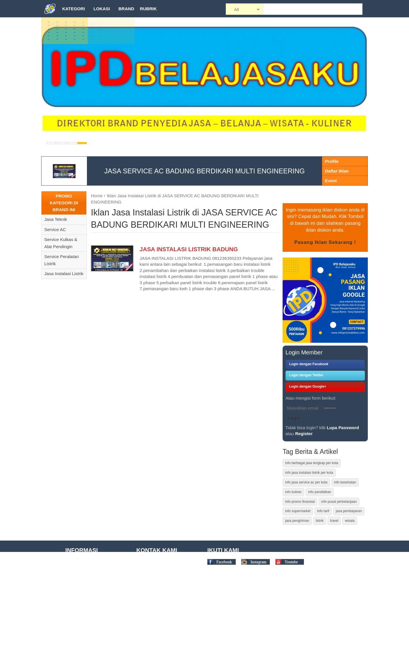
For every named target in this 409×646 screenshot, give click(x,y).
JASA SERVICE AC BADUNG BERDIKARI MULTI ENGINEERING (204, 171)
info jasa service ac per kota (306, 482)
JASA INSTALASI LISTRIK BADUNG (189, 249)
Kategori (73, 8)
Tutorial (72, 571)
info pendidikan (319, 492)
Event (331, 180)
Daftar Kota (76, 632)
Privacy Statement (83, 597)
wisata (349, 521)
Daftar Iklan (337, 171)
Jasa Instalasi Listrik (63, 273)
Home (97, 195)
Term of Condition (82, 580)
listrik (320, 521)
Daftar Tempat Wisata (86, 606)
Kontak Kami (77, 641)
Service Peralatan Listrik (61, 260)
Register (303, 433)
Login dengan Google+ (307, 387)
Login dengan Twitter (306, 375)
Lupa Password (343, 427)
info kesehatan (345, 482)
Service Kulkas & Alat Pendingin (60, 243)
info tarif (323, 511)
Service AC (55, 229)
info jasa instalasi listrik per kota (309, 473)
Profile (332, 161)
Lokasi (101, 8)
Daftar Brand (77, 615)
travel (334, 521)
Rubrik (148, 8)
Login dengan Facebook (308, 364)
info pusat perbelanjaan (339, 502)
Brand (126, 8)
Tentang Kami (78, 562)
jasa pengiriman (297, 521)
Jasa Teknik (55, 219)
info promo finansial (300, 502)
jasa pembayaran (349, 511)
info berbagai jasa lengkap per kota (311, 463)
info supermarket (297, 511)
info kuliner (293, 492)
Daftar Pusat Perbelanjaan (90, 624)
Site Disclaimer (79, 589)
